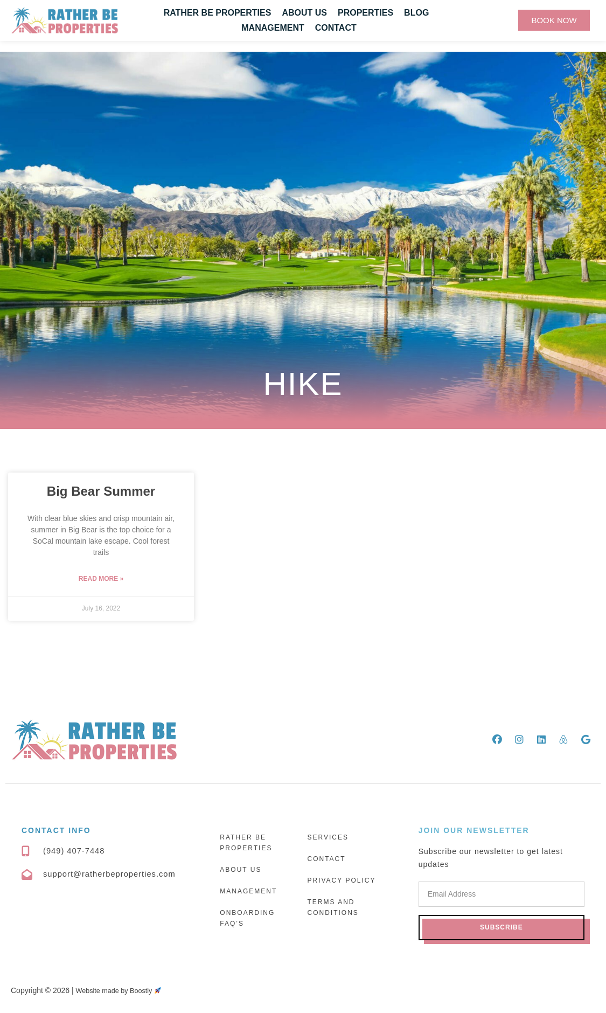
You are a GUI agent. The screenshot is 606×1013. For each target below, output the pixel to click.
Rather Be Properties (217, 12)
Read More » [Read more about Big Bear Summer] (101, 578)
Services (327, 837)
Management (272, 27)
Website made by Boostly (123, 990)
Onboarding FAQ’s (247, 918)
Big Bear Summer (101, 491)
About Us (304, 12)
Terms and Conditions (332, 907)
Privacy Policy (341, 880)
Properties (365, 12)
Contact (336, 27)
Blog (416, 12)
